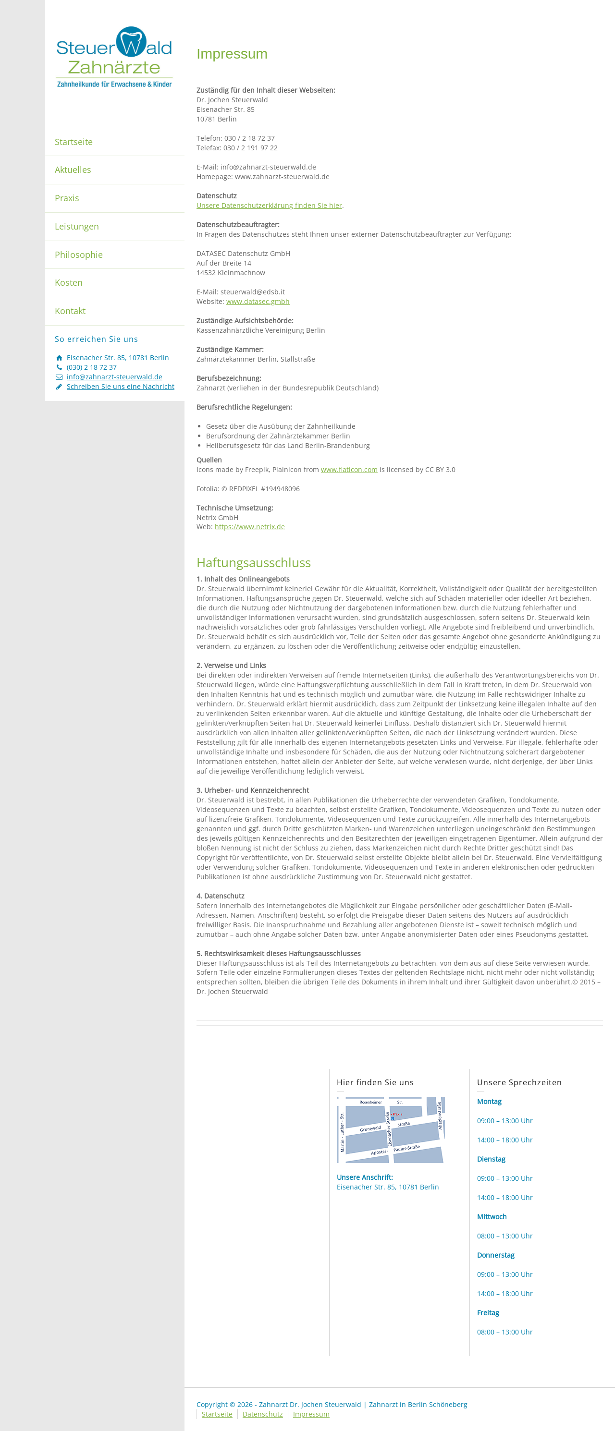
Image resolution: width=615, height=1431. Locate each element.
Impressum (311, 1414)
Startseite (74, 141)
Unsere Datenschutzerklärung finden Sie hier (269, 205)
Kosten (69, 282)
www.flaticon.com (349, 469)
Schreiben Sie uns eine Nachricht (120, 386)
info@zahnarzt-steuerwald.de (114, 376)
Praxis (67, 198)
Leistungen (77, 226)
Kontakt (70, 310)
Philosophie (79, 254)
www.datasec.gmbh (258, 301)
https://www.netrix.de (250, 526)
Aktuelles (73, 169)
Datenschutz (263, 1414)
